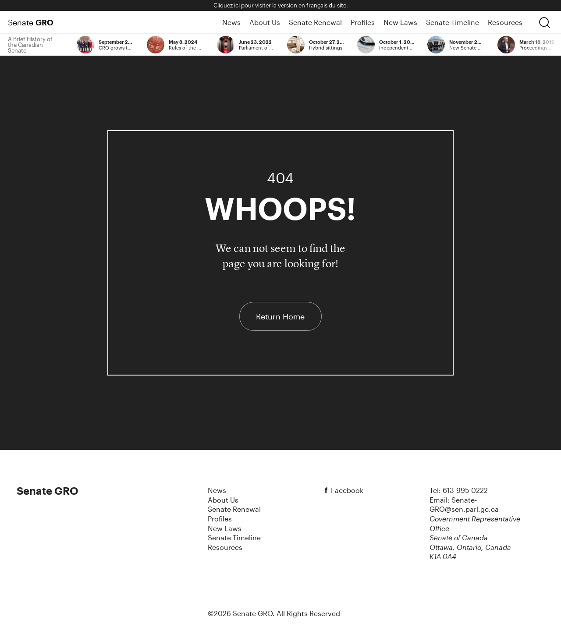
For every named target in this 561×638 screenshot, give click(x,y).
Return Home (280, 316)
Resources (505, 22)
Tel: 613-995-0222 (459, 490)
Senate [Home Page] (30, 22)
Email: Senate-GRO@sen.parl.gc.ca (464, 505)
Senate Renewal (315, 22)
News (231, 22)
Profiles (363, 22)
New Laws (400, 22)
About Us (264, 22)
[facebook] (327, 490)
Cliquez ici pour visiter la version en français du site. (280, 5)
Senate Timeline (452, 22)
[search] (544, 22)
